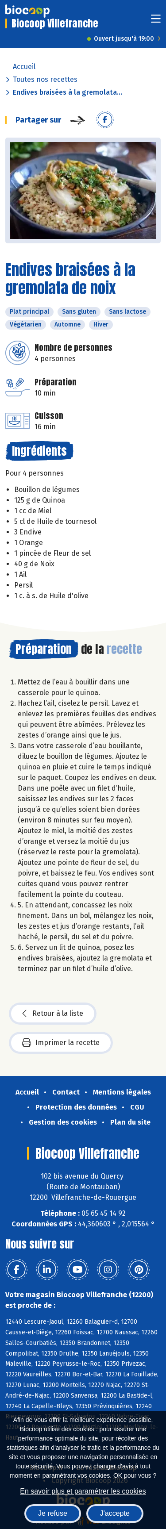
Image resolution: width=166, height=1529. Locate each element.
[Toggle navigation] (156, 21)
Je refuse (52, 1513)
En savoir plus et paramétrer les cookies (83, 1491)
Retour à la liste (52, 1013)
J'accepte (115, 1513)
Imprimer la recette (61, 1042)
